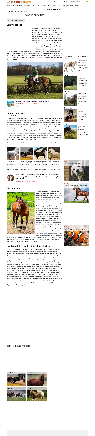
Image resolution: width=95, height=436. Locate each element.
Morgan (30, 373)
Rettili (50, 5)
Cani (8, 5)
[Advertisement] (24, 9)
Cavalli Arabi (11, 373)
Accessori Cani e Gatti (29, 5)
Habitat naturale (15, 113)
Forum (56, 1)
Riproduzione (13, 188)
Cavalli (16, 11)
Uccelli (55, 5)
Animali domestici (64, 5)
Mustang (9, 388)
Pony (29, 388)
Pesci (71, 5)
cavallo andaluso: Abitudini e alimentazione (29, 246)
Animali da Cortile (42, 5)
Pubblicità (84, 434)
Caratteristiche (14, 24)
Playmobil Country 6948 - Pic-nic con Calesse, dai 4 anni (32, 101)
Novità (76, 5)
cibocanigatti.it (51, 9)
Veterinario (19, 5)
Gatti (12, 5)
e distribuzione (11, 115)
